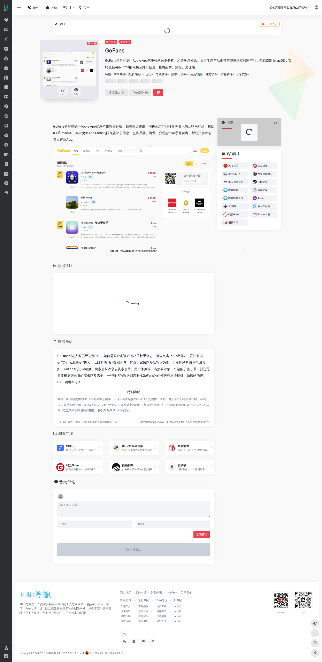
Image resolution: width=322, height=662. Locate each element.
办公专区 (143, 600)
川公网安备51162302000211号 (104, 653)
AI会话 (178, 611)
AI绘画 (178, 616)
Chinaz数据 (71, 362)
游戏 (183, 74)
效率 (174, 74)
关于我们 (186, 592)
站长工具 (161, 606)
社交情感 (126, 621)
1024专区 (161, 600)
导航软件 (161, 74)
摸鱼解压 (143, 616)
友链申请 (141, 592)
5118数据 (177, 356)
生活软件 (196, 74)
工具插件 (143, 606)
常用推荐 (125, 600)
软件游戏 (111, 41)
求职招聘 (126, 616)
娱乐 (149, 74)
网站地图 (125, 592)
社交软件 (211, 74)
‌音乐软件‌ (242, 74)
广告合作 (171, 592)
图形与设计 (135, 74)
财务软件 (226, 74)
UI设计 (67, 7)
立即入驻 (270, 24)
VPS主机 (161, 621)
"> (140, 92)
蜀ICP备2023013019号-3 (70, 653)
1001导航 (51, 653)
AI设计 (178, 621)
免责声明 (156, 592)
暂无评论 (67, 481)
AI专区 (178, 600)
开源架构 (161, 616)
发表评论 (202, 534)
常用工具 (126, 606)
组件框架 (161, 611)
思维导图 (143, 611)
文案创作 (143, 621)
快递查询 (126, 611)
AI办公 (178, 606)
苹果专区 (125, 41)
